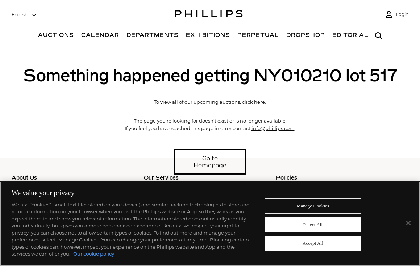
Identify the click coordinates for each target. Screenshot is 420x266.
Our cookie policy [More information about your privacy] (93, 254)
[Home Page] (209, 15)
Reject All (313, 224)
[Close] (408, 223)
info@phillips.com (273, 128)
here (259, 102)
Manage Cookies (313, 206)
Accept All (313, 243)
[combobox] (24, 15)
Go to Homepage (210, 162)
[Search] (379, 36)
